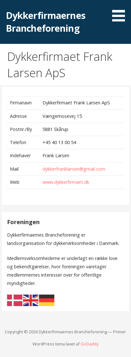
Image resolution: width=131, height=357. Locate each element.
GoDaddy (89, 344)
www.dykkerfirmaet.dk (65, 182)
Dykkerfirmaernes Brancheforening (45, 21)
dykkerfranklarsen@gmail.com (73, 169)
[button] (121, 12)
